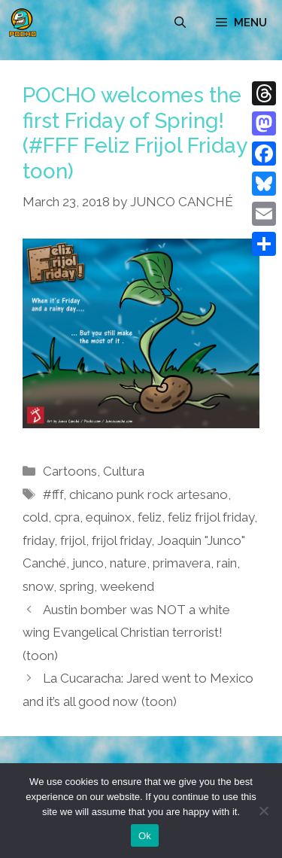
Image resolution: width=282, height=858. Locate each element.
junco (88, 562)
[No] (263, 810)
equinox (109, 517)
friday (38, 540)
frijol (73, 540)
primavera (182, 562)
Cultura (123, 471)
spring (76, 586)
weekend (127, 586)
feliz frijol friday (211, 517)
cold (35, 517)
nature (128, 562)
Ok (144, 835)
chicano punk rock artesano (148, 494)
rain (227, 562)
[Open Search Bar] (180, 22)
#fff (53, 494)
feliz (150, 517)
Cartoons (70, 471)
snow (38, 586)
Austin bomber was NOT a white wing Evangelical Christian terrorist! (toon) (126, 632)
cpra (67, 517)
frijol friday (121, 540)
